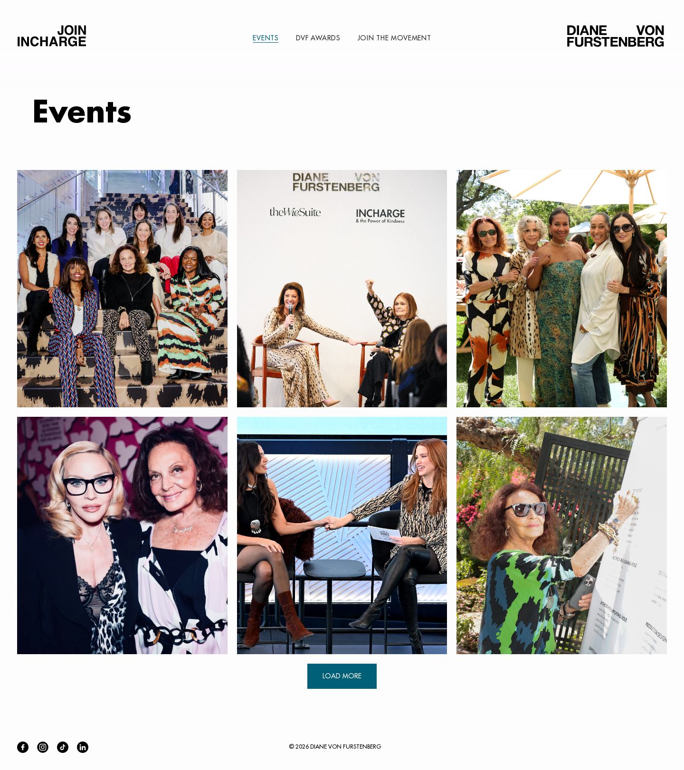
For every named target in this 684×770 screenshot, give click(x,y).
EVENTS (265, 38)
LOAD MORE (342, 676)
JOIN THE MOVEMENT (394, 38)
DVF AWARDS (318, 38)
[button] (122, 288)
